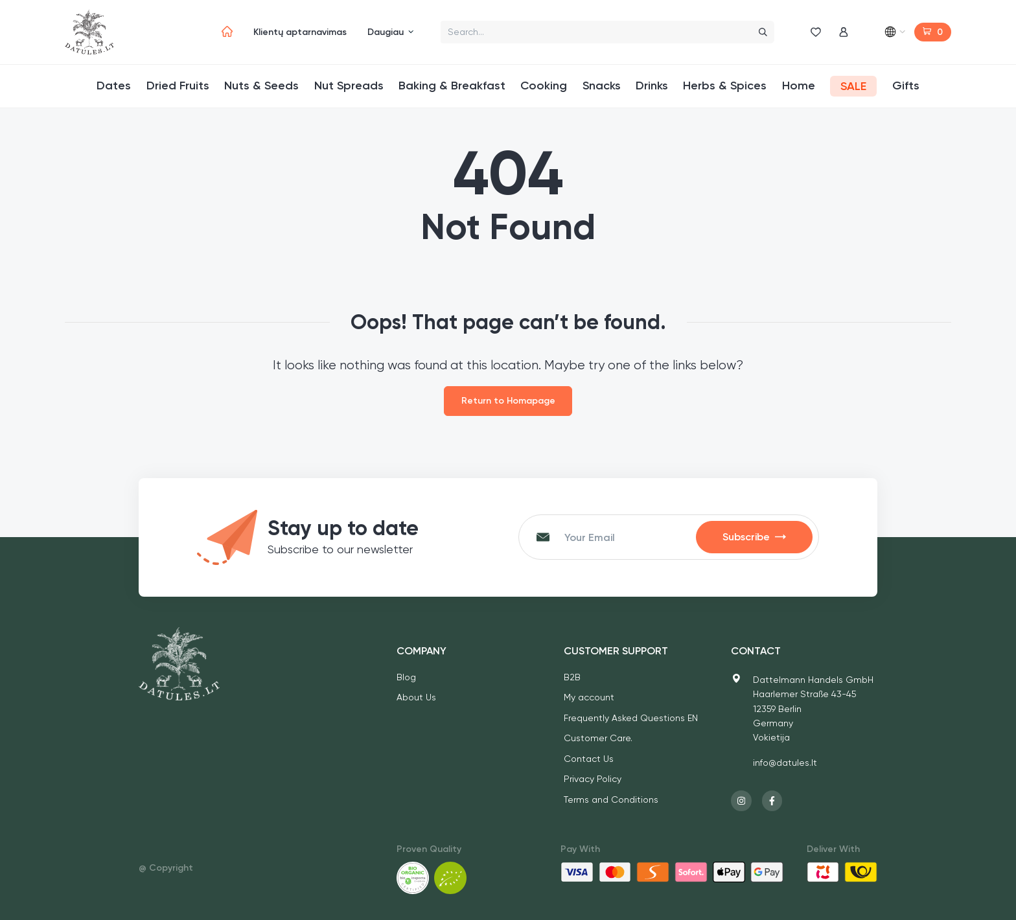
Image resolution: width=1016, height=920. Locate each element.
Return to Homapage (508, 400)
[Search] (760, 32)
